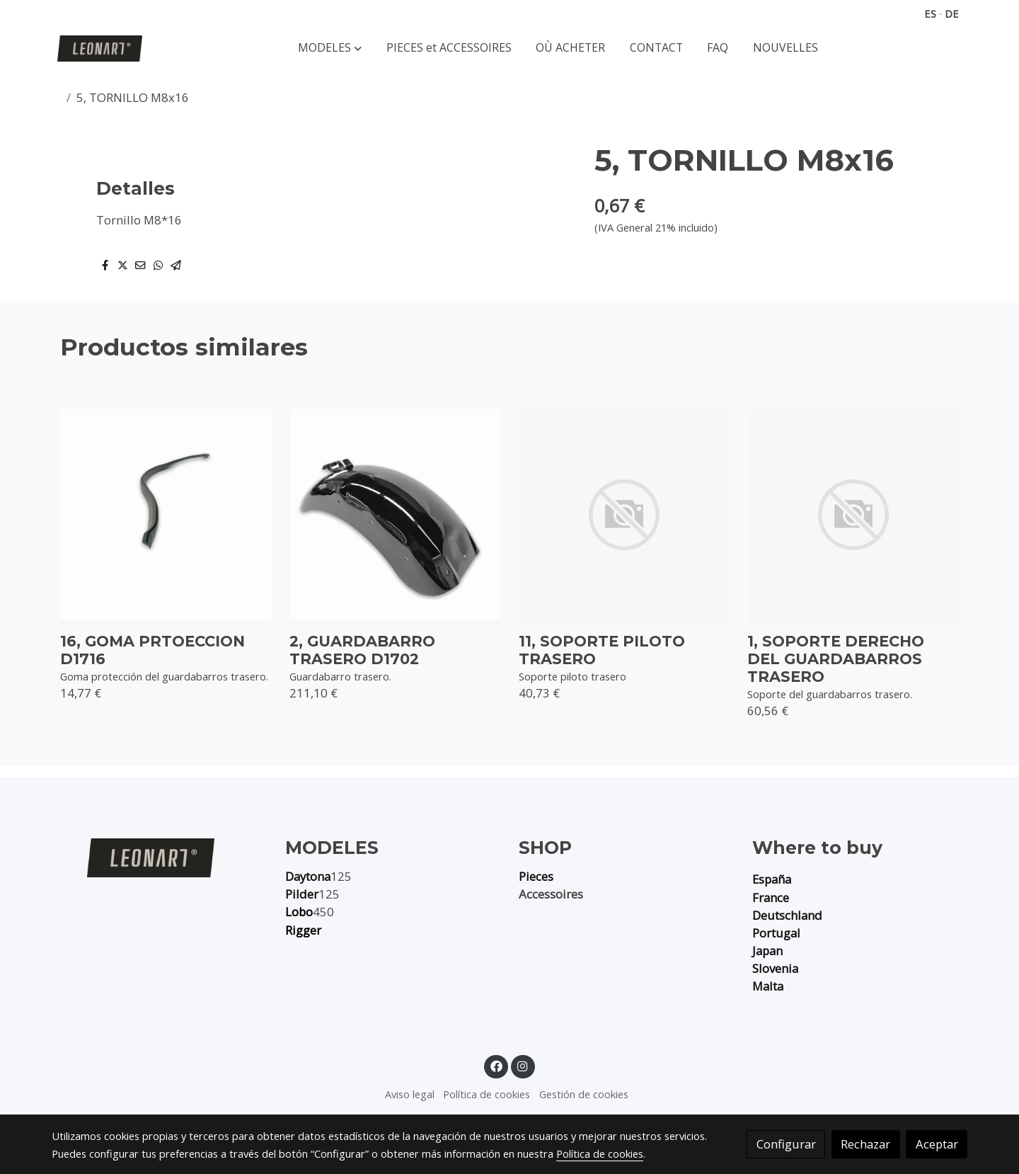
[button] (330, 48)
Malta (767, 986)
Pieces (536, 876)
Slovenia (775, 968)
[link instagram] (523, 1065)
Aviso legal (409, 1094)
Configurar (786, 1144)
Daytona (307, 876)
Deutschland (787, 915)
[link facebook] (496, 1065)
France (770, 897)
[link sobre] (159, 857)
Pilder (301, 894)
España (771, 879)
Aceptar (937, 1144)
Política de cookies (486, 1094)
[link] (99, 48)
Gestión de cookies (583, 1094)
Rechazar (865, 1144)
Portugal (776, 933)
